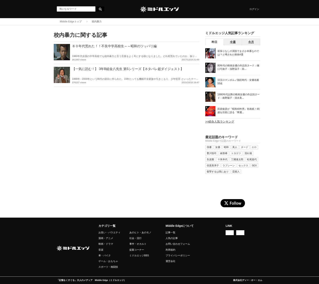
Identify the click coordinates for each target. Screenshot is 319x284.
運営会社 (170, 261)
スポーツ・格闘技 (108, 266)
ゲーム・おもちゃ (108, 261)
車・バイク (104, 255)
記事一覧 (170, 232)
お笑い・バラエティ (109, 232)
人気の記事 (172, 238)
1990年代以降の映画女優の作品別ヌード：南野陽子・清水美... (238, 96)
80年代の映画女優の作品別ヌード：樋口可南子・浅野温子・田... (238, 67)
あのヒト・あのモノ (140, 232)
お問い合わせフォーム (178, 243)
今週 (233, 42)
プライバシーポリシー (178, 255)
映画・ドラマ (105, 243)
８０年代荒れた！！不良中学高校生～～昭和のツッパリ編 (114, 46)
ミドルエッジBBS (139, 255)
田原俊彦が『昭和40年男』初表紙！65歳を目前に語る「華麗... (238, 110)
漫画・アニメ (105, 238)
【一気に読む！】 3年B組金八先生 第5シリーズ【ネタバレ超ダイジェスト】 (128, 69)
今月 (251, 42)
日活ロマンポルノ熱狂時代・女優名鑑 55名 (238, 82)
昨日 (214, 42)
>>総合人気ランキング (219, 121)
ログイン (254, 9)
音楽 (100, 249)
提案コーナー (136, 249)
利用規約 (170, 249)
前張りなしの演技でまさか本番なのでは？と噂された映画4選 (238, 53)
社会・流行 (135, 238)
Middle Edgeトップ (71, 21)
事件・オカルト (137, 243)
